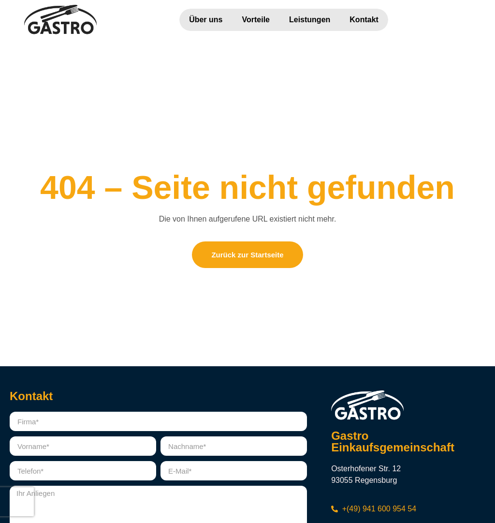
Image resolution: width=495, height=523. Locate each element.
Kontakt (364, 19)
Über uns (205, 19)
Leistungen (309, 19)
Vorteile (256, 19)
